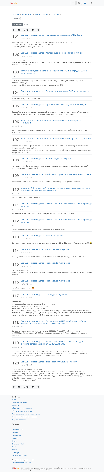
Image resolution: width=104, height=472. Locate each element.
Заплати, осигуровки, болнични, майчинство (43, 70)
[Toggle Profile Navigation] (91, 3)
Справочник (16, 435)
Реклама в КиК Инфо (19, 402)
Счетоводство (17, 429)
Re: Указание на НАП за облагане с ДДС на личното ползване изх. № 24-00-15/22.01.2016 (53, 322)
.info (13, 3)
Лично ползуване (54, 235)
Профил (16, 19)
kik (15, 468)
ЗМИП (14, 447)
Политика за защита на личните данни (26, 414)
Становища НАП (18, 444)
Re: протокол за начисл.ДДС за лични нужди (67, 91)
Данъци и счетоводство (32, 35)
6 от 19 (25, 30)
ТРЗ (13, 426)
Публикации (17, 25)
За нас (14, 399)
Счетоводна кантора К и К (21, 462)
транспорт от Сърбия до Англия (61, 361)
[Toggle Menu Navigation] (73, 3)
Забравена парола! (19, 420)
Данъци (15, 432)
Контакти (15, 405)
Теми (26, 25)
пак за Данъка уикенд (56, 294)
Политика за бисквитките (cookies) (24, 417)
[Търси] (79, 3)
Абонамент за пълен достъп (22, 411)
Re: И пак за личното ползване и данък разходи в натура (56, 204)
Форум (14, 450)
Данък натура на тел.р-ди (58, 158)
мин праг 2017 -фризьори (78, 138)
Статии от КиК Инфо (30, 188)
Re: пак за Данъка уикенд (58, 249)
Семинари (15, 453)
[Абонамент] (85, 3)
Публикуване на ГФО (19, 456)
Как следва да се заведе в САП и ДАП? (64, 35)
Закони (14, 441)
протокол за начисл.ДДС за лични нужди (66, 104)
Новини (15, 438)
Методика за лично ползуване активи (64, 52)
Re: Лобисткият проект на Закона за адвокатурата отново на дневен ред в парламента (55, 189)
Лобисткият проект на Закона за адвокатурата (68, 174)
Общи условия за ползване (22, 408)
